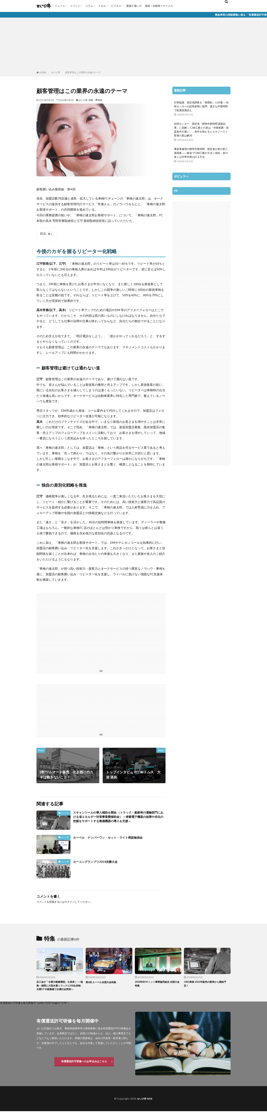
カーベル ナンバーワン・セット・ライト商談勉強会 (114, 838)
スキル (102, 5)
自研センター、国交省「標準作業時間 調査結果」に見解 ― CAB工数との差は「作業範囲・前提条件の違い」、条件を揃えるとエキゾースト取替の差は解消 (201, 129)
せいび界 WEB (144, 1105)
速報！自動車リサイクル (159, 5)
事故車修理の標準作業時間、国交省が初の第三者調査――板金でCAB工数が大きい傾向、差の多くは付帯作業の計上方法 (201, 152)
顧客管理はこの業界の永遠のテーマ (83, 72)
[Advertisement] (133, 45)
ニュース (60, 5)
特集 (91, 100)
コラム (89, 5)
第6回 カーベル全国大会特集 (104, 983)
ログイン (70, 902)
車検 (100, 100)
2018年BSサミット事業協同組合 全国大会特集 (157, 985)
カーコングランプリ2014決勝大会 (99, 863)
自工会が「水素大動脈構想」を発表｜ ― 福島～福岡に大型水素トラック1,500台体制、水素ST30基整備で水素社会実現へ (59, 989)
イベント (75, 5)
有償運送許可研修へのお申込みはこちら (84, 1067)
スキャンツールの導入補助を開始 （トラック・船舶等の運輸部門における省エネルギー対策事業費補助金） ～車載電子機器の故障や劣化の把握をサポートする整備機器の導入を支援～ (119, 820)
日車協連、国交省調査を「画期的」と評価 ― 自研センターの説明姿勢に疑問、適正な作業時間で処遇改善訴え (201, 106)
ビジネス (116, 5)
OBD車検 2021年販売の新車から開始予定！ (206, 985)
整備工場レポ (134, 5)
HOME (43, 72)
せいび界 (55, 72)
